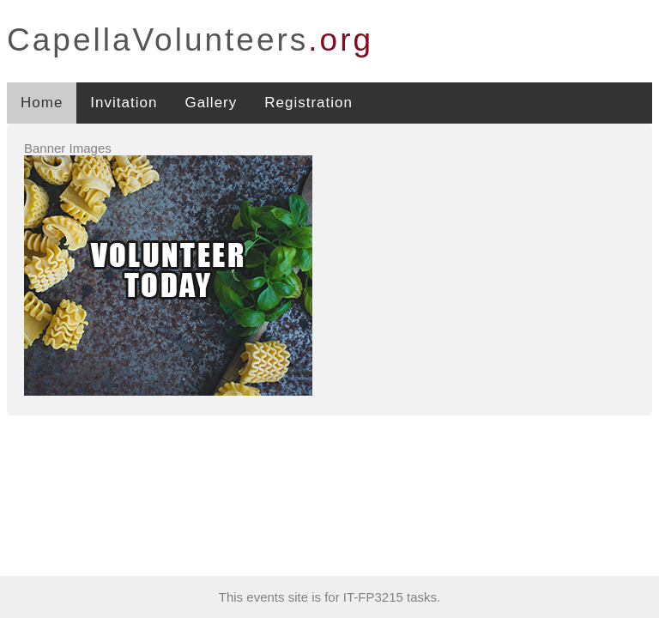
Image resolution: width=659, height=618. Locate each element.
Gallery (210, 102)
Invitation (123, 102)
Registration (308, 102)
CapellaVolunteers (190, 40)
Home (42, 102)
